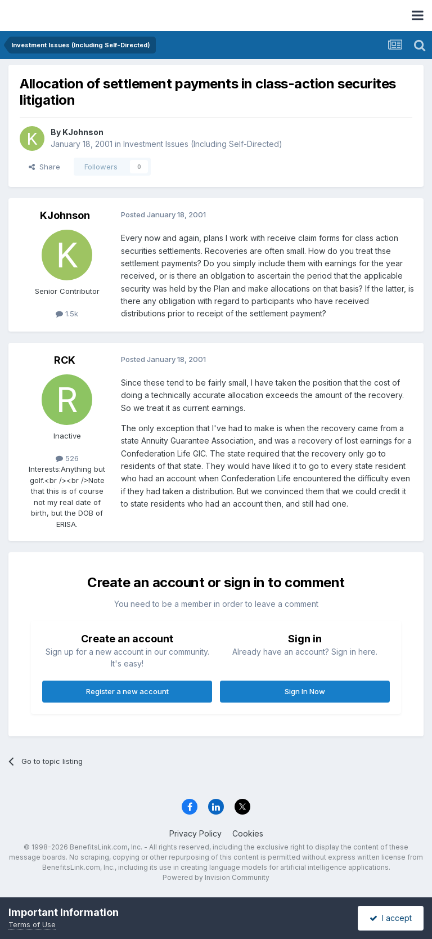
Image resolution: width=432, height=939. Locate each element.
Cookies (247, 833)
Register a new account (127, 691)
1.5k (67, 313)
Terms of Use (32, 924)
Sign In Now (305, 691)
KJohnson (83, 132)
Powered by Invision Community (216, 877)
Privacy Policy (195, 833)
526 (67, 458)
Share (44, 166)
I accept (391, 918)
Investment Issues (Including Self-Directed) (202, 144)
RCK (64, 360)
